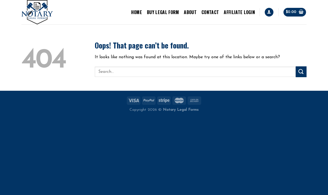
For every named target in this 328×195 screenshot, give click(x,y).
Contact (210, 12)
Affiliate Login (239, 12)
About (190, 12)
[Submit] (301, 71)
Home (136, 12)
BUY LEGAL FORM (163, 12)
